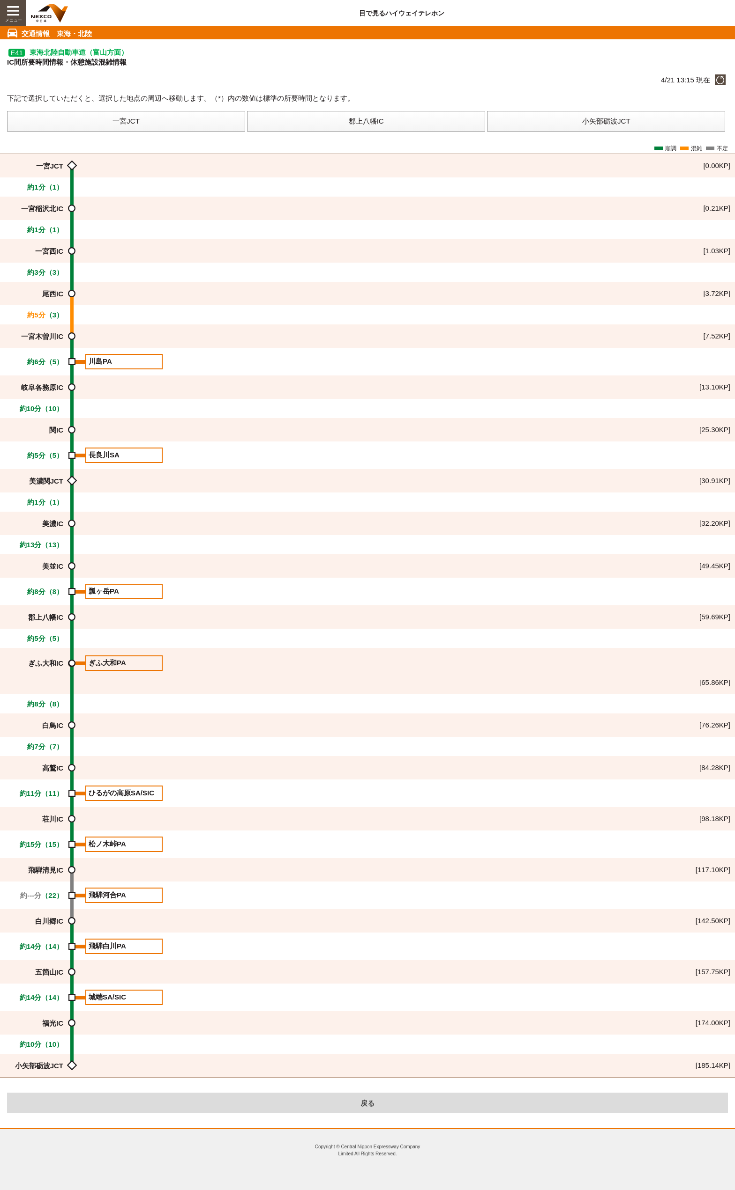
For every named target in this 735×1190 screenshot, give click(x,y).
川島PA (100, 361)
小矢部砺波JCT (606, 121)
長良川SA (104, 455)
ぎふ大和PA (107, 663)
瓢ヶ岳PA (104, 591)
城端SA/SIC (107, 997)
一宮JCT (126, 121)
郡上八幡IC (366, 121)
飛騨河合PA (107, 895)
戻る (367, 1103)
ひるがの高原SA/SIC (121, 793)
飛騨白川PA (107, 946)
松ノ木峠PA (107, 844)
